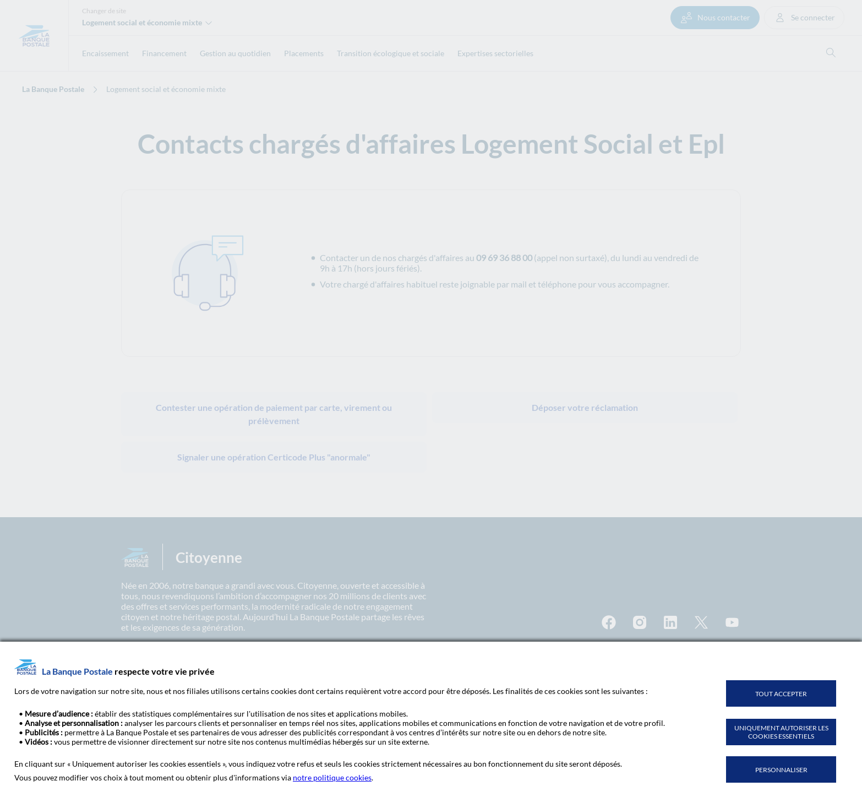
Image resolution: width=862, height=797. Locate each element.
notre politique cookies (332, 777)
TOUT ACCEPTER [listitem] (781, 694)
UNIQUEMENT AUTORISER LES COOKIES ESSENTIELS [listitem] (781, 732)
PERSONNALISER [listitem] (781, 770)
